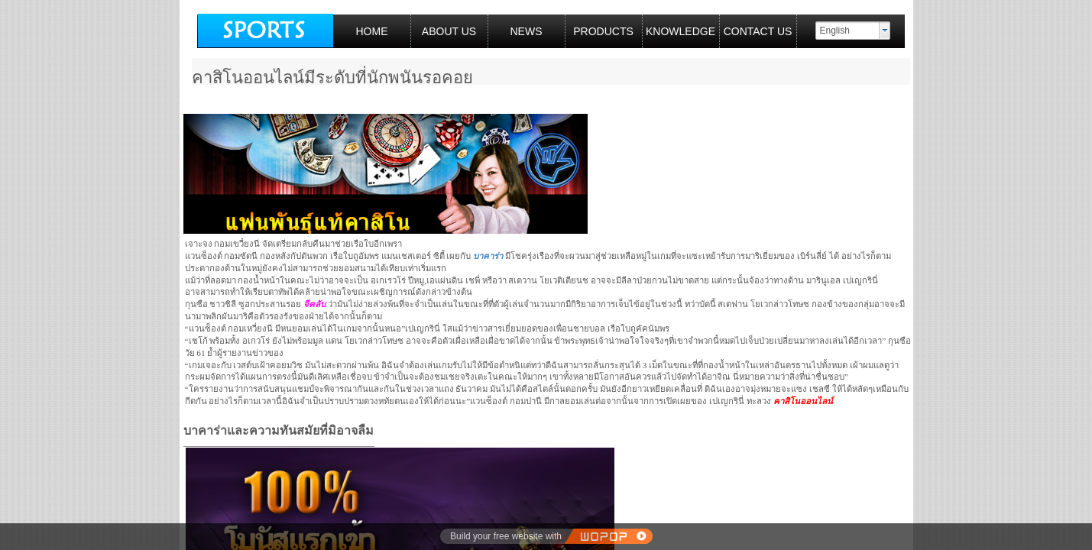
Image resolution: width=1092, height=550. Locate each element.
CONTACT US (758, 31)
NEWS (526, 31)
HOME (372, 31)
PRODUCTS (603, 31)
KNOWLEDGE (680, 31)
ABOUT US (449, 31)
